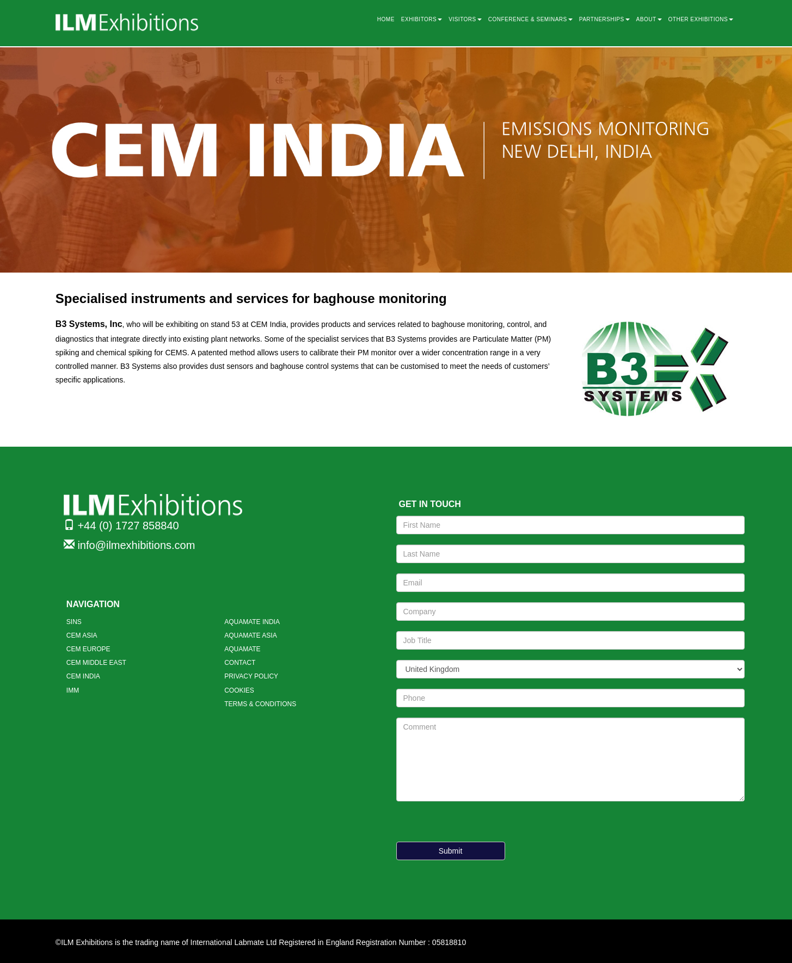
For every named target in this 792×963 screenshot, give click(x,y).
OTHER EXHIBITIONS (701, 19)
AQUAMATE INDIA (252, 622)
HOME (386, 19)
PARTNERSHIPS (604, 19)
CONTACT (239, 662)
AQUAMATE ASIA (250, 635)
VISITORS (465, 19)
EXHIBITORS (421, 19)
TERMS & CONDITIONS (260, 704)
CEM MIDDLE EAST (96, 662)
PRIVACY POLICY (251, 676)
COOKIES (239, 690)
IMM (72, 690)
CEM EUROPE (88, 649)
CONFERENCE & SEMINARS (530, 19)
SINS (74, 622)
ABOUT (649, 19)
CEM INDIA (83, 676)
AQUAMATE (242, 649)
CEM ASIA (81, 635)
